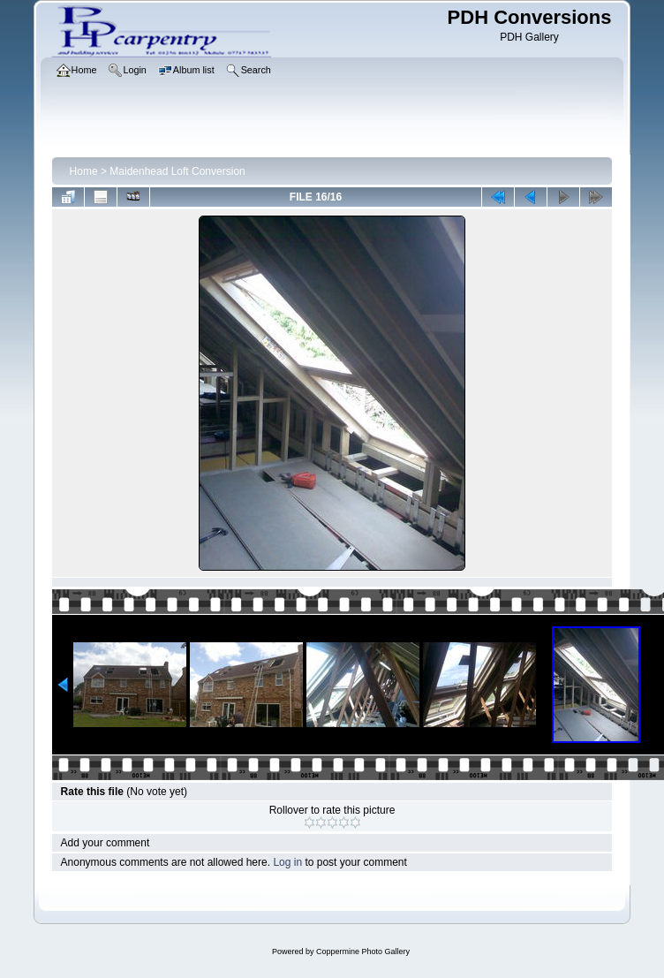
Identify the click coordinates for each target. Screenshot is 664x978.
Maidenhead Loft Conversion (177, 171)
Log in (287, 862)
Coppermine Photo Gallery (363, 951)
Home (84, 171)
